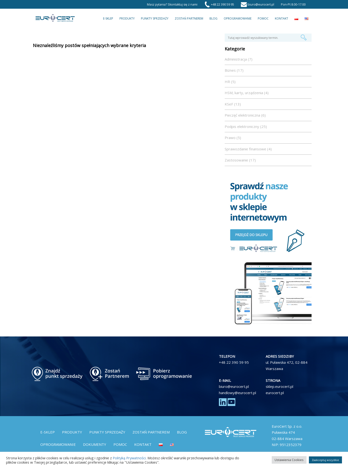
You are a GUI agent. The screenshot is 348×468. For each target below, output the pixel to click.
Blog (213, 18)
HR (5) (230, 81)
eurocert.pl (275, 392)
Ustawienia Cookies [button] (289, 460)
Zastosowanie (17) (240, 160)
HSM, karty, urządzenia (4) (247, 92)
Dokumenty (94, 444)
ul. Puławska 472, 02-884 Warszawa (286, 365)
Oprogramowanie (237, 18)
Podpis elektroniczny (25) (246, 126)
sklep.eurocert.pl (279, 386)
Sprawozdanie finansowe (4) (248, 149)
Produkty (127, 18)
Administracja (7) (238, 59)
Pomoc (263, 18)
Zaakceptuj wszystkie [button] (325, 460)
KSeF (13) (233, 104)
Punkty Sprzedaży (154, 18)
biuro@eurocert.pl (234, 386)
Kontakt (281, 18)
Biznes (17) (234, 70)
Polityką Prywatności (129, 457)
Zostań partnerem (189, 18)
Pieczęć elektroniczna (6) (245, 115)
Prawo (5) (233, 137)
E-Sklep (108, 18)
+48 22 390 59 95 (234, 362)
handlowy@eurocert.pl (237, 392)
